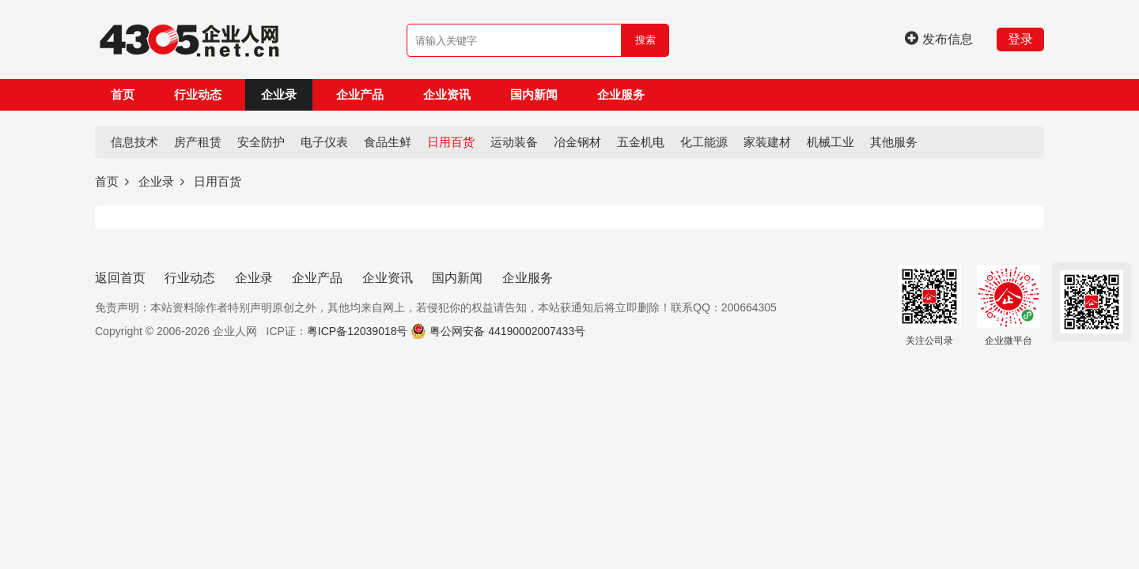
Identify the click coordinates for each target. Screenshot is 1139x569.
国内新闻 (534, 94)
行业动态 (197, 94)
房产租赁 (197, 142)
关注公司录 (929, 305)
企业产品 (360, 94)
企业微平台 (1008, 305)
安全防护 (261, 142)
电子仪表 (324, 142)
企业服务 (621, 94)
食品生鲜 (387, 142)
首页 (122, 94)
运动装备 (514, 142)
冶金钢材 (577, 142)
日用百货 (451, 142)
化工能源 (704, 142)
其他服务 (894, 142)
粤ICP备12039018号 (357, 331)
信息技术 (134, 142)
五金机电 (640, 142)
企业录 (279, 94)
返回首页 (120, 277)
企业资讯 (447, 94)
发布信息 (939, 39)
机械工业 (830, 142)
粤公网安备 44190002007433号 (507, 331)
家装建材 (767, 142)
